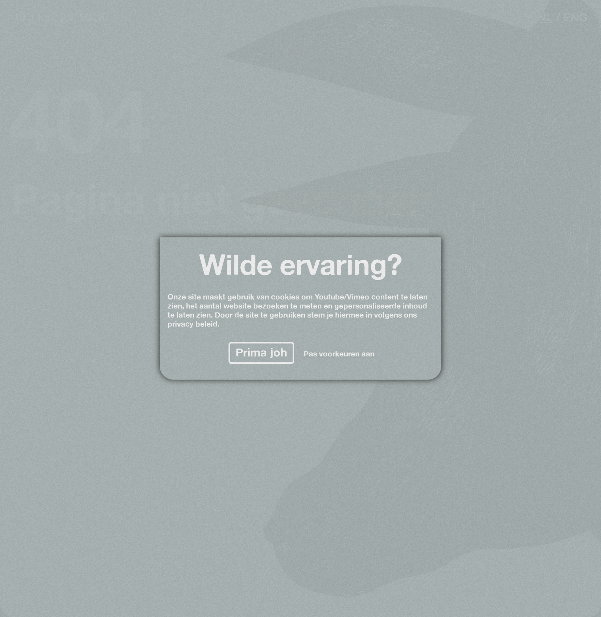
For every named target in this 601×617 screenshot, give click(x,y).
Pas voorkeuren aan (339, 354)
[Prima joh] (262, 353)
